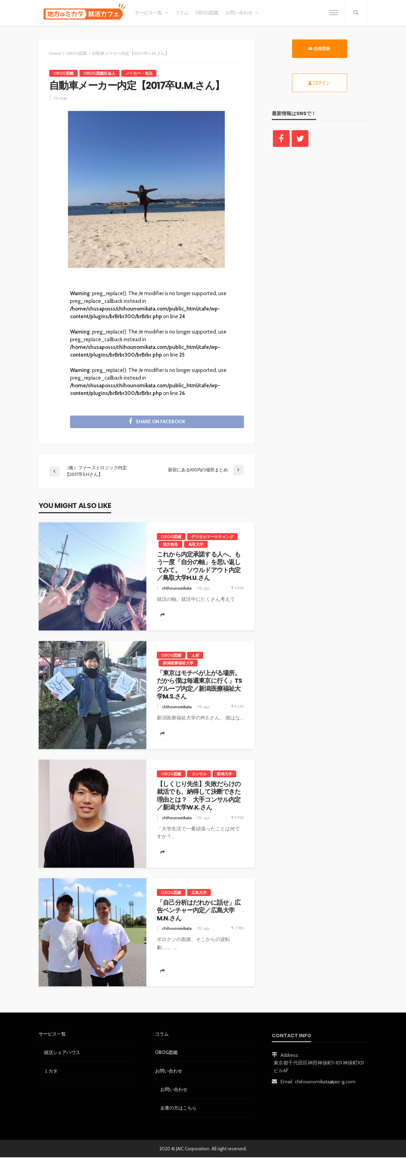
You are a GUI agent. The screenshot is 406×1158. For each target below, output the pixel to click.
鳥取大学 (196, 544)
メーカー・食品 (138, 73)
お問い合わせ (239, 12)
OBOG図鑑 (207, 12)
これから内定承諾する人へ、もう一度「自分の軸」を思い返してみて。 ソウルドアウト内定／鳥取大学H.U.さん (198, 566)
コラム (182, 12)
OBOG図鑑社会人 (99, 73)
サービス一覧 (148, 12)
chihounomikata (177, 588)
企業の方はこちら (178, 1108)
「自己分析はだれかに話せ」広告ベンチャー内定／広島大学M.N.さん (198, 910)
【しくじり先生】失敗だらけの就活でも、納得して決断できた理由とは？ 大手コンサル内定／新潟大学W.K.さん (198, 796)
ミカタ (51, 1071)
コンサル (199, 774)
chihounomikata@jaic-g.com (325, 1082)
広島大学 (199, 892)
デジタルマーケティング (212, 537)
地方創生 (170, 544)
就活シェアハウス (62, 1052)
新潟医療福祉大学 (178, 663)
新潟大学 (224, 774)
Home (55, 53)
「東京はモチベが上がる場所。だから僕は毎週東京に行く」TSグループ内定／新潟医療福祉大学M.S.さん (199, 685)
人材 (195, 655)
